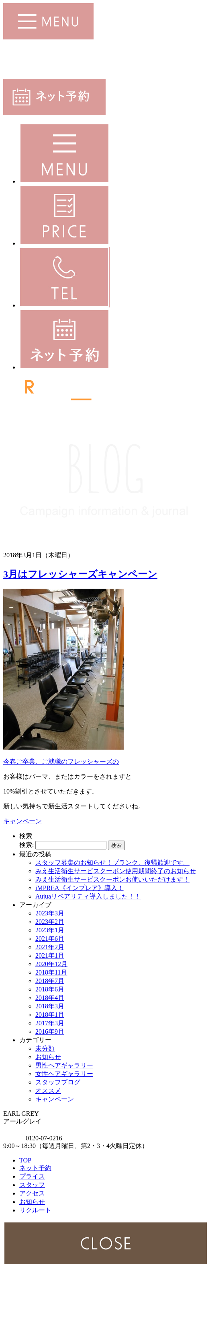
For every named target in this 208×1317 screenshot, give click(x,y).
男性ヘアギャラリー (64, 1065)
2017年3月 (49, 1023)
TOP (25, 1160)
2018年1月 (49, 1014)
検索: (26, 844)
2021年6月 (49, 938)
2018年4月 (49, 997)
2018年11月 (51, 972)
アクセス (32, 1193)
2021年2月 (49, 947)
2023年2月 (49, 921)
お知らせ (48, 1056)
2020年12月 (51, 963)
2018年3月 (49, 1006)
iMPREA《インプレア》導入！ (79, 887)
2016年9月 (49, 1031)
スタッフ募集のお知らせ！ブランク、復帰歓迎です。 (112, 862)
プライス (32, 1176)
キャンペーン (22, 821)
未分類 (45, 1048)
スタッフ (32, 1184)
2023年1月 (49, 930)
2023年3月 (49, 913)
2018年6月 (49, 989)
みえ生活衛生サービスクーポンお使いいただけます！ (112, 879)
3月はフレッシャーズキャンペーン (80, 574)
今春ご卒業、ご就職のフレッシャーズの (61, 761)
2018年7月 (49, 980)
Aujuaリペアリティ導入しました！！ (88, 896)
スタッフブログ (57, 1082)
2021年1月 (49, 955)
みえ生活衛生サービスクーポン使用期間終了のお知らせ (115, 871)
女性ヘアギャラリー (64, 1073)
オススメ (48, 1090)
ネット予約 (35, 1167)
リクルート (35, 1210)
